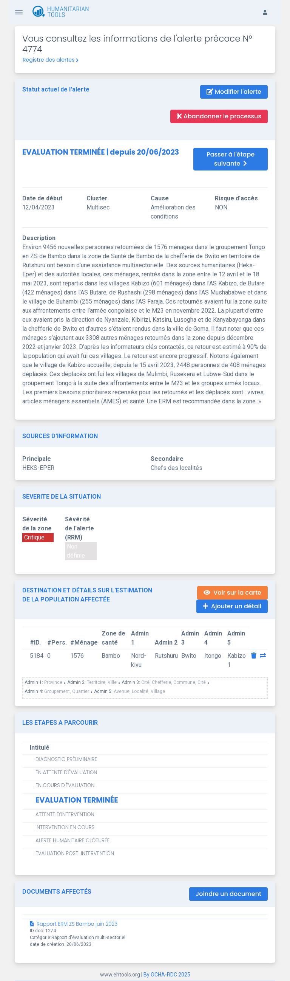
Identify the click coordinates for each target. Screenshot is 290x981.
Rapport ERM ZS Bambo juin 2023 (73, 924)
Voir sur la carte (232, 592)
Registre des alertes (51, 60)
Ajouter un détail (232, 606)
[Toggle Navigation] (18, 12)
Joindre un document (228, 894)
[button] (269, 6)
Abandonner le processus (219, 116)
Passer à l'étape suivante (231, 159)
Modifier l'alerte (234, 91)
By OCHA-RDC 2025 (166, 975)
